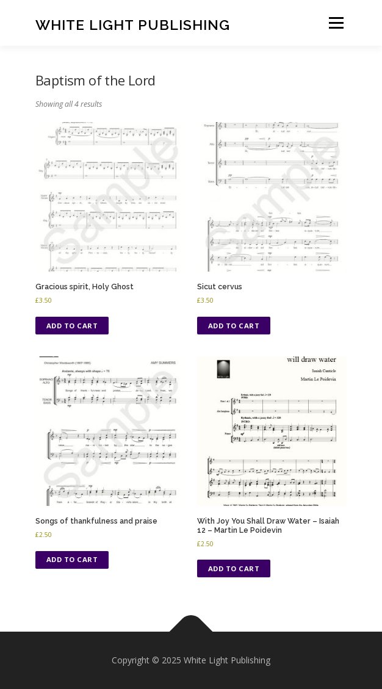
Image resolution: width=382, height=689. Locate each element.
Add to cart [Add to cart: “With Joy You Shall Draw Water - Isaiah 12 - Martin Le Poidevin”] (234, 568)
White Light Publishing (132, 24)
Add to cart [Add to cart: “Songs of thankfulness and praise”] (72, 559)
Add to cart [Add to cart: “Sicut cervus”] (234, 325)
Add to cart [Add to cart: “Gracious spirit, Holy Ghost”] (72, 325)
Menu (335, 23)
